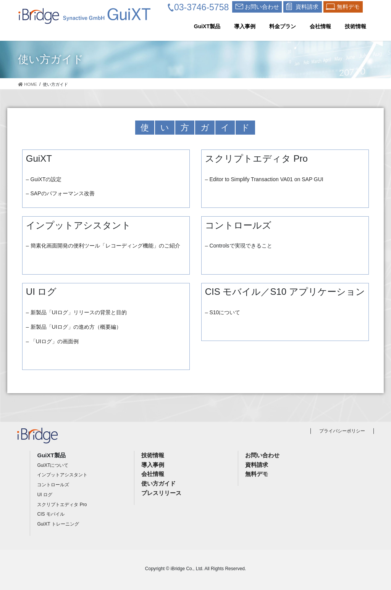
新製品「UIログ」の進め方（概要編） (76, 327)
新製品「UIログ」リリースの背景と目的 (79, 312)
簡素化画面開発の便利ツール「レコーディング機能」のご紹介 (105, 246)
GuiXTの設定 (46, 179)
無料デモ (256, 474)
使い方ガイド (158, 483)
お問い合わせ (262, 455)
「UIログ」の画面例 (55, 341)
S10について (224, 312)
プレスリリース (161, 493)
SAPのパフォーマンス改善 (63, 193)
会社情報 (152, 474)
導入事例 (152, 464)
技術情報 (152, 455)
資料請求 (256, 464)
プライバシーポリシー (342, 431)
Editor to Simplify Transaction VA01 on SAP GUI (266, 179)
